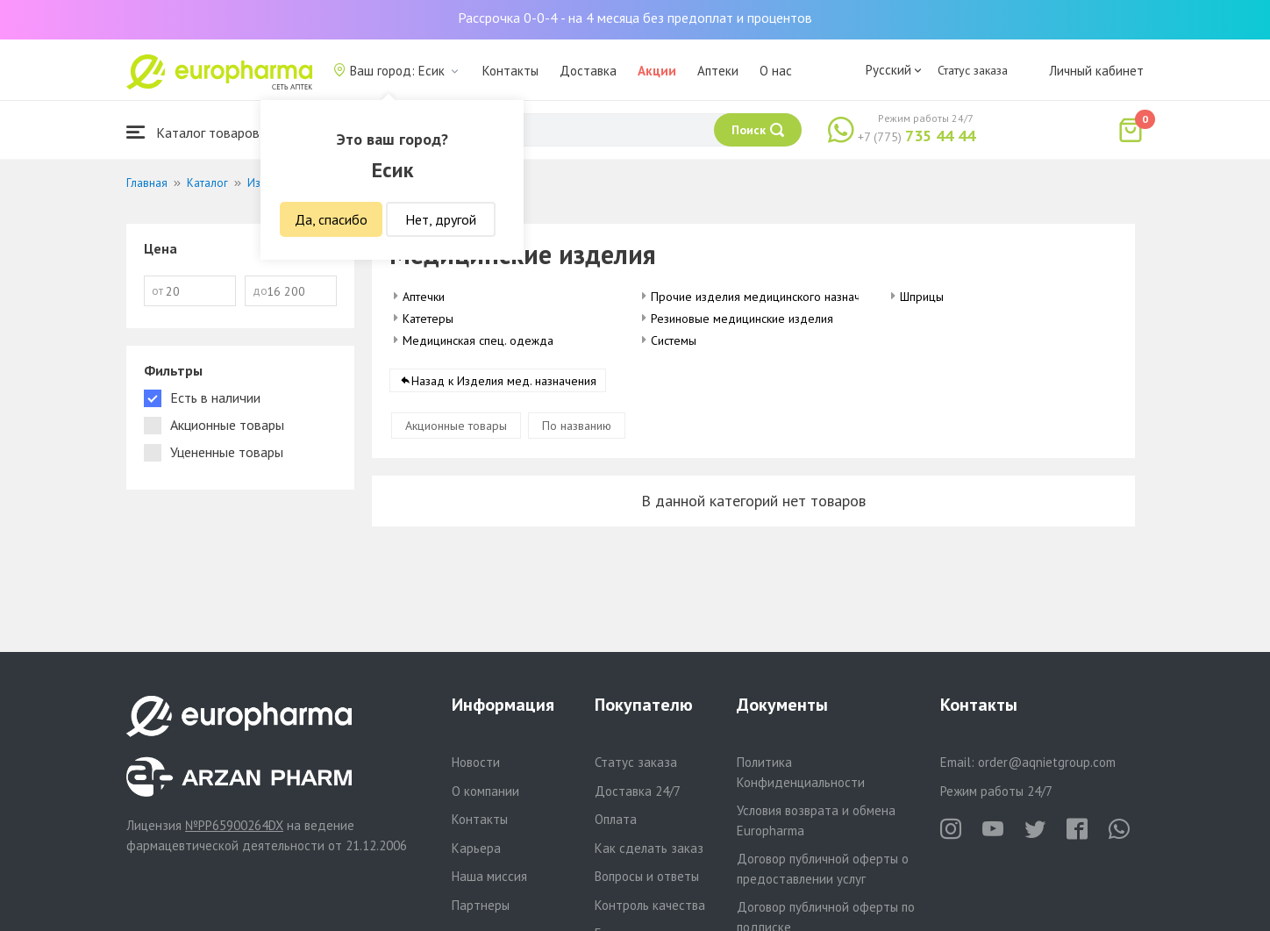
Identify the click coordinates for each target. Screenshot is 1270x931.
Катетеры (428, 318)
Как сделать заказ (649, 848)
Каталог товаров (193, 132)
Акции (657, 70)
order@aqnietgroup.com (1047, 762)
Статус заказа (973, 70)
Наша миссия (489, 876)
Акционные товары (456, 425)
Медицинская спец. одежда (478, 340)
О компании (485, 791)
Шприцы (922, 296)
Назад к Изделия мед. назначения (503, 381)
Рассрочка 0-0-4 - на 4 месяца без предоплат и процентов (635, 17)
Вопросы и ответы (647, 876)
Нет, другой (440, 219)
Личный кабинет (1096, 70)
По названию (576, 425)
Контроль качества (650, 905)
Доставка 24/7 (638, 791)
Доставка (588, 70)
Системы (673, 340)
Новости (476, 762)
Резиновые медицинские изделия (742, 318)
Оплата (616, 819)
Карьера (476, 848)
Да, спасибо (331, 219)
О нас (776, 70)
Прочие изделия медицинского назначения (768, 296)
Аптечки (424, 296)
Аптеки (717, 70)
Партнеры (481, 905)
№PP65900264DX (234, 825)
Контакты (510, 70)
